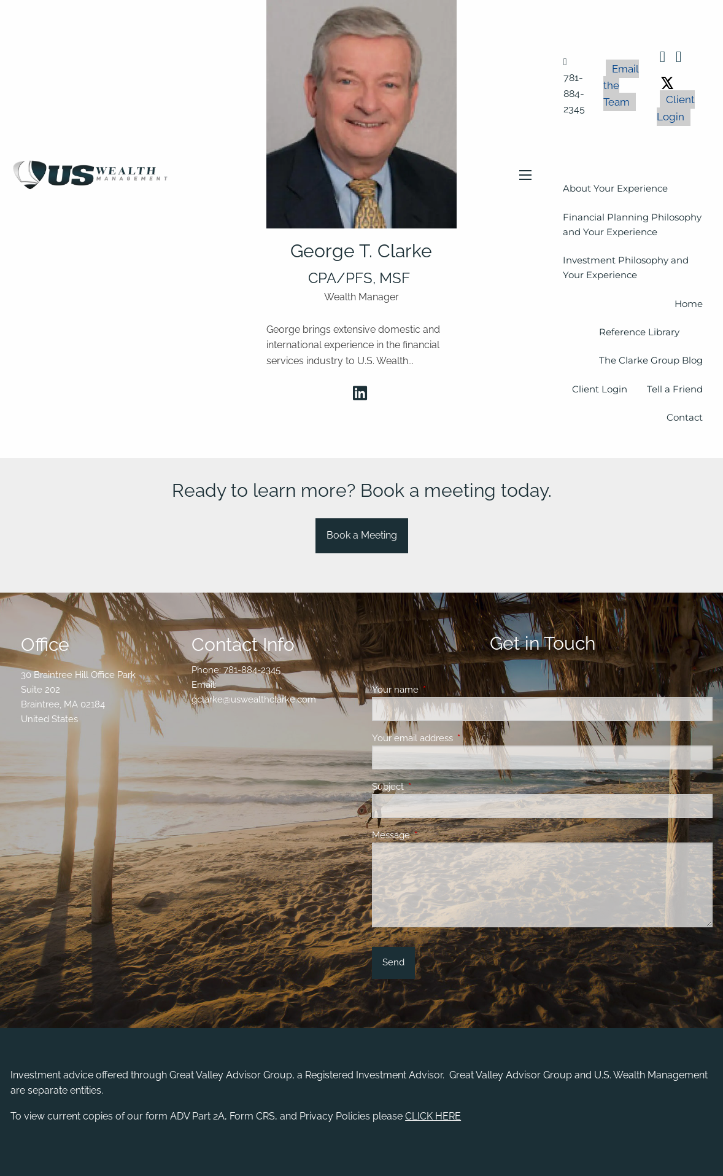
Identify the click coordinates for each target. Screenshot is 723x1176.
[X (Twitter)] (667, 81)
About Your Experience (615, 188)
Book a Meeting (362, 535)
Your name (440, 689)
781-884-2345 (251, 670)
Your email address (457, 738)
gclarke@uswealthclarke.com (253, 699)
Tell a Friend (675, 389)
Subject (432, 786)
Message (435, 835)
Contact (685, 417)
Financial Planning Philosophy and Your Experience (632, 224)
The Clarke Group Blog (651, 360)
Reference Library (639, 332)
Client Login (676, 107)
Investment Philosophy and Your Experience (626, 267)
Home (689, 304)
